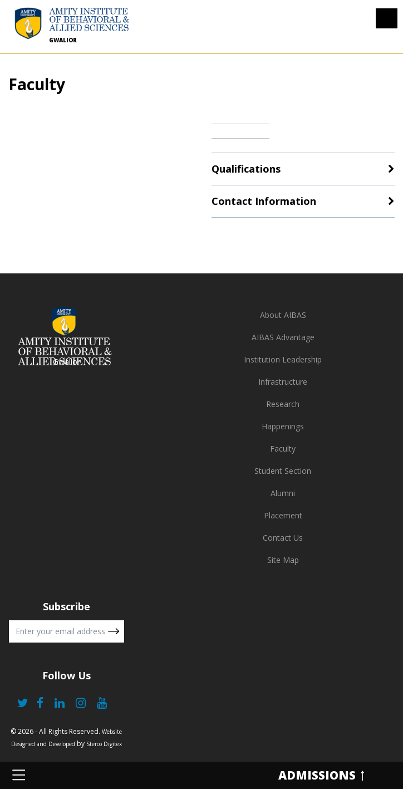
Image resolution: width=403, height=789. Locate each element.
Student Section (282, 470)
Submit (113, 631)
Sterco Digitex (104, 744)
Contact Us (283, 537)
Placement (283, 515)
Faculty (283, 448)
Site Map (283, 560)
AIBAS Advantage (283, 337)
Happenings (283, 426)
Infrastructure (282, 381)
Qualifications (246, 168)
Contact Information (264, 201)
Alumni (283, 493)
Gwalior (63, 40)
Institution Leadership (283, 359)
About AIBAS (283, 315)
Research (282, 404)
